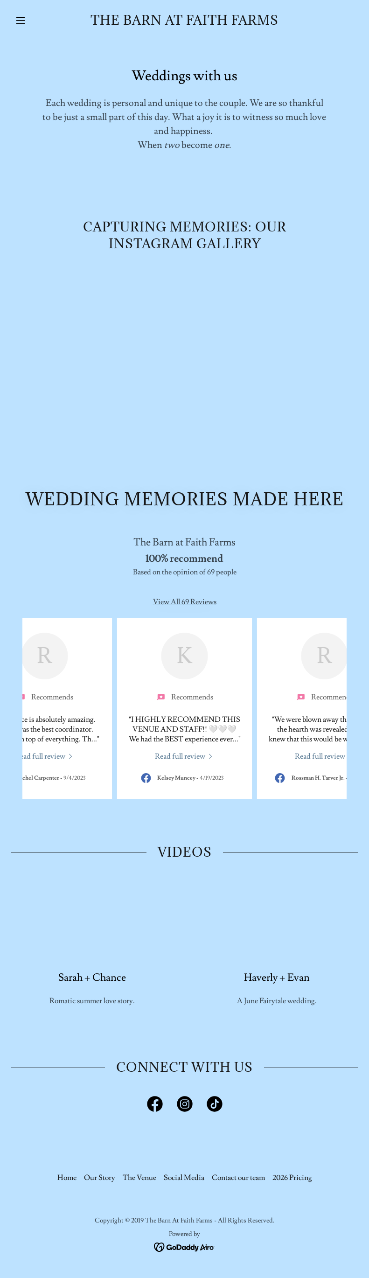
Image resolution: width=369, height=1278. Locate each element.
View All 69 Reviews (184, 602)
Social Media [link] (184, 1177)
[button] (37, 20)
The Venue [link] (139, 1177)
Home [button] (67, 1177)
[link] (184, 22)
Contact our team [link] (238, 1177)
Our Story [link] (99, 1177)
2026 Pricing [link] (292, 1177)
